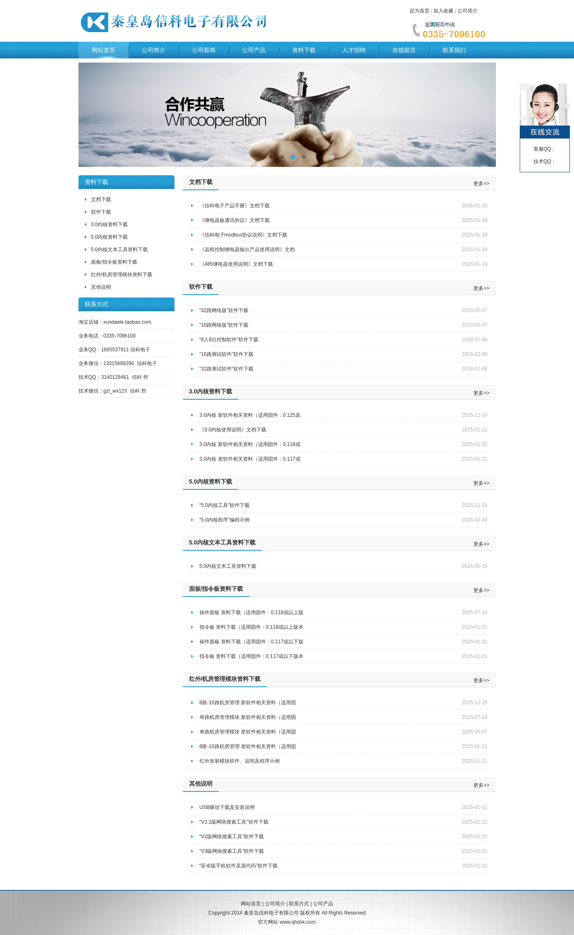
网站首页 (103, 50)
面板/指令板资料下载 (114, 262)
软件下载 (101, 212)
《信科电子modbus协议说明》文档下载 (244, 235)
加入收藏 (443, 11)
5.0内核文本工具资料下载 (119, 249)
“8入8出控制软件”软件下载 (229, 340)
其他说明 (101, 287)
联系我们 (454, 50)
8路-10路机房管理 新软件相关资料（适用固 (248, 703)
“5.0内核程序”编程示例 (225, 520)
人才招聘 (354, 50)
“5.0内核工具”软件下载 (225, 505)
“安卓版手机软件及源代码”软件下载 (239, 866)
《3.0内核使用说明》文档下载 (233, 430)
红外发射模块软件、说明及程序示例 (240, 761)
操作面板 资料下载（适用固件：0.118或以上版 (251, 612)
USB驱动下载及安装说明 (227, 807)
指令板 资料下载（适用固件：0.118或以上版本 (251, 627)
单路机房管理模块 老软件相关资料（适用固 (248, 732)
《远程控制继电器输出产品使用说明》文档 (247, 249)
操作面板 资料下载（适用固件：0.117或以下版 (251, 642)
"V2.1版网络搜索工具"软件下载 (234, 822)
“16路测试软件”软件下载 (226, 354)
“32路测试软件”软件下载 (226, 369)
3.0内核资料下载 (109, 224)
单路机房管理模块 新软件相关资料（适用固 (248, 717)
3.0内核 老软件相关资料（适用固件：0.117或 (250, 459)
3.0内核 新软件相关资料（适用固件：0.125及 (250, 415)
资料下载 (304, 50)
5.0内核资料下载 (109, 237)
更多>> (481, 183)
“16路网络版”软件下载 (224, 325)
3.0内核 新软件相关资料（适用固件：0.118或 (250, 444)
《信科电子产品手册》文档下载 (235, 206)
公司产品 (254, 50)
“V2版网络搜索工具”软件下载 (232, 836)
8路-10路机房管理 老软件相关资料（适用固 (248, 746)
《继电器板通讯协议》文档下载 (235, 220)
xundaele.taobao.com (128, 322)
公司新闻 (203, 50)
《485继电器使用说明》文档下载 (236, 264)
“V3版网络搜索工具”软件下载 (232, 851)
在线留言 (404, 50)
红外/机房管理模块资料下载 (121, 274)
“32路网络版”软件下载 (224, 310)
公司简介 (468, 11)
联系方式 (299, 904)
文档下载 (101, 199)
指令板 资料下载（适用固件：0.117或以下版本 (251, 656)
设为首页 (420, 11)
